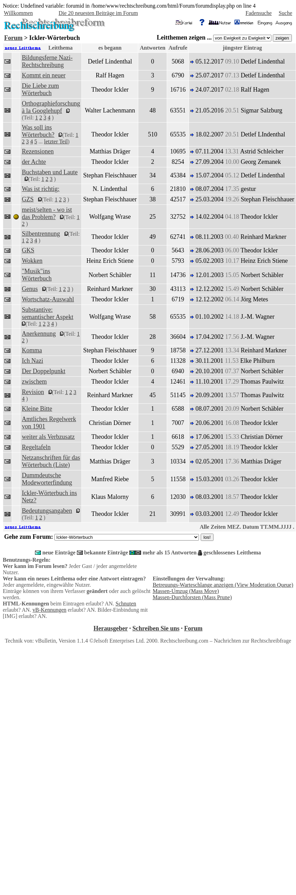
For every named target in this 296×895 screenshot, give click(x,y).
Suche (285, 13)
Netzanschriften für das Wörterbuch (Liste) (51, 461)
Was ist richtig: (41, 188)
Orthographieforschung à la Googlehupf (51, 107)
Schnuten (125, 604)
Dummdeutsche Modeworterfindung (47, 479)
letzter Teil (56, 141)
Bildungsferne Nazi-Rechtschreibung (47, 61)
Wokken (32, 260)
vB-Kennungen (50, 610)
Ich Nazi (32, 360)
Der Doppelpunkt (43, 371)
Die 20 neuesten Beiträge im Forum (98, 13)
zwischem (34, 381)
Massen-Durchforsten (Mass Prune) (192, 597)
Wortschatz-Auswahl (48, 299)
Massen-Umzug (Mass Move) (186, 591)
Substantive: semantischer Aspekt (47, 313)
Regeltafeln (36, 447)
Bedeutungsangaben (47, 510)
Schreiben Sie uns (156, 628)
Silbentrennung (41, 233)
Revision (33, 391)
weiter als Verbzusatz (48, 436)
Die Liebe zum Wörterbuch (40, 89)
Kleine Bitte (37, 408)
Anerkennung (39, 333)
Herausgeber (111, 628)
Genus (30, 288)
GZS (28, 199)
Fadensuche (258, 13)
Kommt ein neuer (44, 75)
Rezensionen (38, 151)
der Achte (34, 161)
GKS (28, 250)
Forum (13, 37)
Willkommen (18, 13)
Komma (32, 350)
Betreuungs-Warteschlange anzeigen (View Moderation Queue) (223, 585)
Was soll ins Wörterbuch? (38, 131)
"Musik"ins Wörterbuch (37, 275)
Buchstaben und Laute (50, 172)
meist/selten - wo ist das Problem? (47, 213)
